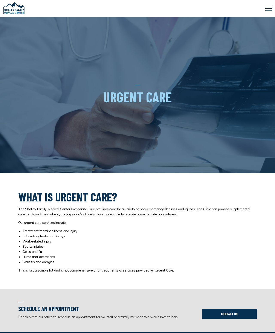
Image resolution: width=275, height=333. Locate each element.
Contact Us (229, 313)
